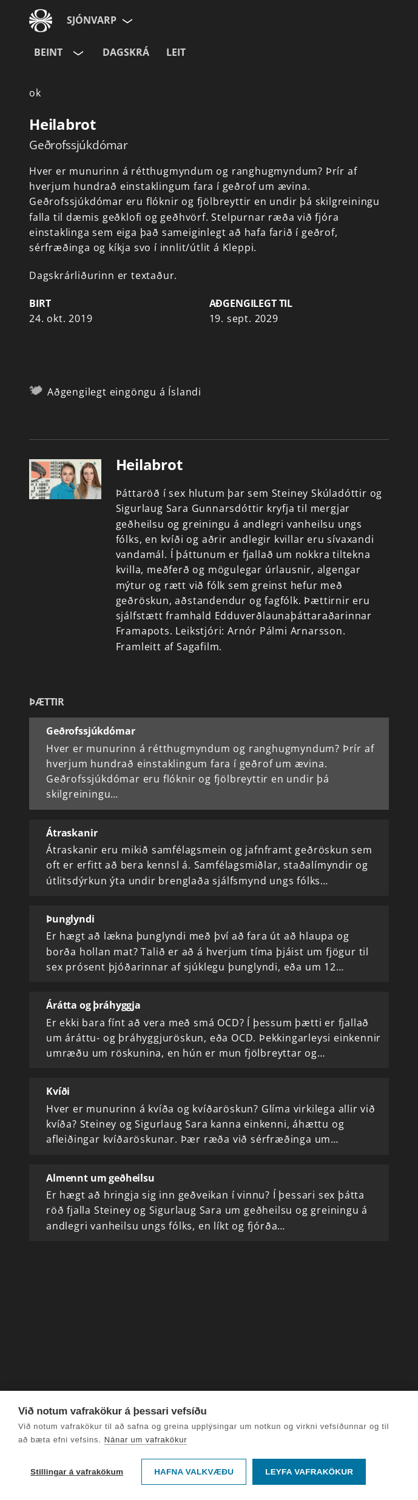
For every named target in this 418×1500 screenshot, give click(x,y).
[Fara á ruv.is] (40, 20)
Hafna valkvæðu (194, 1471)
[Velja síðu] (126, 20)
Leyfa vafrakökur (309, 1471)
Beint (48, 52)
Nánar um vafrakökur (145, 1439)
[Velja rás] (77, 52)
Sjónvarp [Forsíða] (91, 20)
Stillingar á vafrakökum (76, 1471)
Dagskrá (126, 52)
